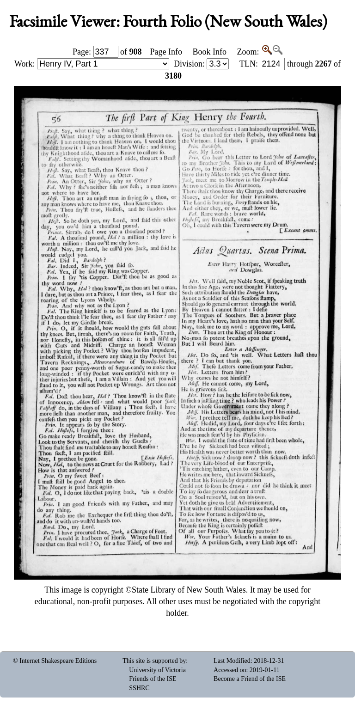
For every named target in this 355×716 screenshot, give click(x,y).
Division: (201, 63)
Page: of (107, 51)
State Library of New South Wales (189, 589)
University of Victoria (157, 670)
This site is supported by (154, 660)
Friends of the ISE (152, 678)
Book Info (209, 51)
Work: (91, 63)
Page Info (166, 51)
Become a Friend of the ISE (250, 678)
